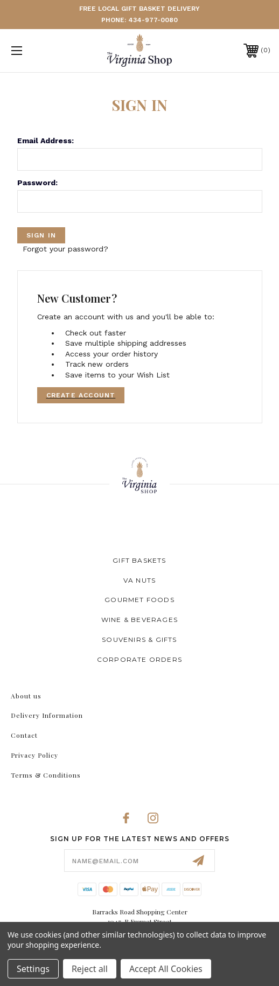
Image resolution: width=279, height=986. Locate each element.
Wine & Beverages (139, 620)
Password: (37, 182)
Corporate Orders (139, 659)
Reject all (90, 969)
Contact (24, 735)
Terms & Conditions (46, 775)
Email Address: (45, 140)
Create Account (81, 395)
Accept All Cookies (166, 969)
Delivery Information (47, 715)
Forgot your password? (65, 248)
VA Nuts (139, 580)
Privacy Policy (34, 755)
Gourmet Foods (139, 600)
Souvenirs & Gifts (139, 639)
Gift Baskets (139, 560)
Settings (33, 969)
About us (26, 695)
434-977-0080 (153, 20)
